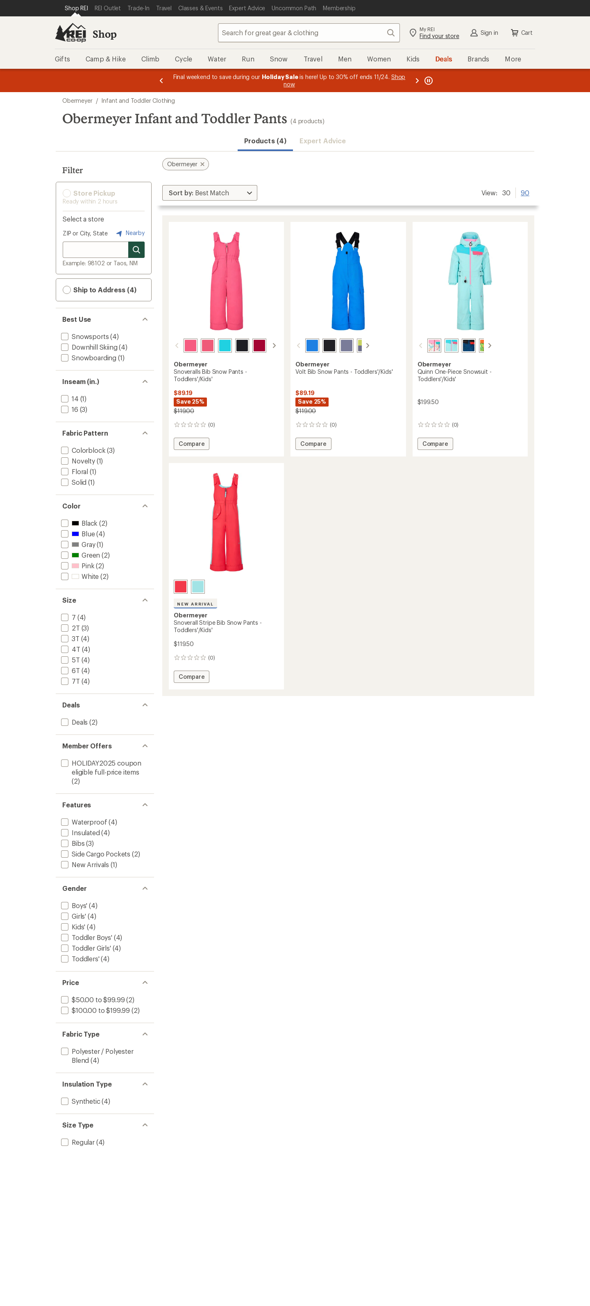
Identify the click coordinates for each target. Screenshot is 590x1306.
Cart (521, 33)
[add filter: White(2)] (79, 576)
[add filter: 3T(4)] (69, 638)
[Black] (232, 345)
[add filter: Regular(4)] (77, 1142)
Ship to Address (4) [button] (99, 290)
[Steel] (337, 345)
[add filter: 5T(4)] (69, 660)
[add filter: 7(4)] (67, 617)
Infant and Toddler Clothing (138, 100)
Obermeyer (77, 100)
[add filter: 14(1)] (69, 398)
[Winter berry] (249, 345)
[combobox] (309, 32)
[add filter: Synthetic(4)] (79, 1101)
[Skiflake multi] (424, 345)
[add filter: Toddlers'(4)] (79, 959)
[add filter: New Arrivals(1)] (84, 864)
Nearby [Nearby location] (129, 233)
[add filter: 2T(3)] (69, 628)
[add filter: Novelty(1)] (77, 461)
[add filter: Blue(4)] (77, 534)
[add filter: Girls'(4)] (72, 916)
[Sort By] (209, 193)
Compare (193, 445)
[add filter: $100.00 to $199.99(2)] (94, 1010)
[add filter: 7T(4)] (69, 681)
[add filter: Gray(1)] (77, 544)
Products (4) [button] (265, 141)
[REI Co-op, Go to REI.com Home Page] (70, 33)
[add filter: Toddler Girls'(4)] (85, 948)
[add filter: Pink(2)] (76, 565)
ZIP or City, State (85, 233)
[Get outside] (459, 345)
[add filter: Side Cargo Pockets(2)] (94, 854)
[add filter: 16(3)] (68, 409)
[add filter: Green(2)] (79, 555)
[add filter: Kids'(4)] (72, 927)
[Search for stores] (136, 250)
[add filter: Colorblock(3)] (82, 450)
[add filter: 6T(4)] (69, 670)
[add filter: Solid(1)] (72, 482)
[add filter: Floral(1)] (73, 471)
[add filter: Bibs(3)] (71, 843)
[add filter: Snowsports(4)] (84, 336)
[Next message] (417, 80)
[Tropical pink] (181, 345)
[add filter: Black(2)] (78, 523)
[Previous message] (161, 80)
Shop (104, 34)
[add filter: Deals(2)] (73, 722)
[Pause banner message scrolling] (427, 80)
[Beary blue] (442, 345)
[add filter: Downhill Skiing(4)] (88, 347)
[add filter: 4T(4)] (69, 649)
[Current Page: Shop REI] (76, 8)
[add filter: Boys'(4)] (73, 905)
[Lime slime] (476, 345)
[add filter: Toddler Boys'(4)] (85, 937)
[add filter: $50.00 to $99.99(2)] (92, 999)
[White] (267, 345)
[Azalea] (198, 345)
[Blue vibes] (302, 345)
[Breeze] (215, 345)
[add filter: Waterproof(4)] (83, 822)
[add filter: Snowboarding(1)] (87, 358)
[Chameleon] (354, 345)
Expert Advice (323, 141)
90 (525, 192)
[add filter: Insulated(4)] (79, 832)
